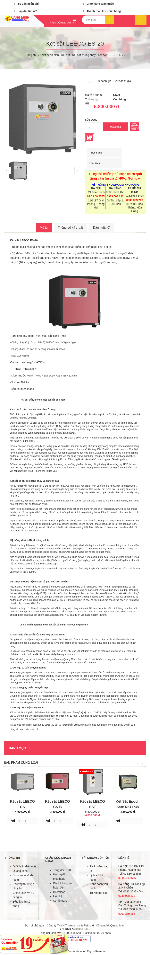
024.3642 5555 (96, 192)
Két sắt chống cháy (84, 55)
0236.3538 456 (115, 192)
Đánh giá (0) (101, 227)
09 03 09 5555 (102, 932)
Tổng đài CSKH (62, 870)
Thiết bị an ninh (49, 55)
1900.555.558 (72, 932)
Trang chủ (31, 55)
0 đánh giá (104, 81)
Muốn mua (95, 152)
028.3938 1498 (135, 195)
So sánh (94, 163)
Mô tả (44, 227)
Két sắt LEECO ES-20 (111, 55)
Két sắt (65, 55)
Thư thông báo (99, 892)
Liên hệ (57, 896)
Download (59, 892)
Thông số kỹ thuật (70, 227)
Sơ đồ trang (60, 900)
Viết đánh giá (123, 81)
